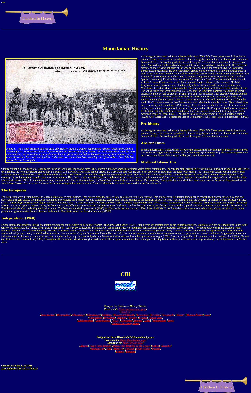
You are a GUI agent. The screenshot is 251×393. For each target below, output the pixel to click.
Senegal (129, 348)
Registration (159, 320)
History (180, 314)
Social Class (155, 317)
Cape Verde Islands (100, 345)
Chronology (78, 314)
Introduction (48, 314)
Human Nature (195, 314)
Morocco (118, 348)
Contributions (102, 320)
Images (138, 320)
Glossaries (126, 320)
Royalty (133, 317)
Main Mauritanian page (133, 340)
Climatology (93, 314)
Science (143, 317)
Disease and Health (124, 314)
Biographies (63, 314)
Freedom (155, 314)
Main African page (133, 343)
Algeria (84, 345)
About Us (125, 312)
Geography (168, 314)
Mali (108, 348)
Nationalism (95, 317)
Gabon (155, 345)
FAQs (116, 320)
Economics (142, 314)
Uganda (156, 348)
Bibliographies (85, 320)
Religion (121, 317)
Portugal (130, 351)
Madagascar (97, 348)
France (120, 351)
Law (207, 314)
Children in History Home (125, 323)
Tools (170, 320)
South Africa (143, 348)
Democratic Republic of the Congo (131, 345)
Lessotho (166, 345)
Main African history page (132, 309)
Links (147, 320)
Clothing (106, 314)
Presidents (109, 317)
